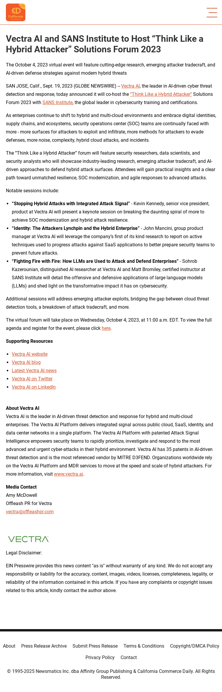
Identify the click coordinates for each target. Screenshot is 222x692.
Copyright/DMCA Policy (194, 646)
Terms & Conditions (144, 646)
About (9, 646)
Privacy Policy (100, 657)
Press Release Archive (44, 646)
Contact (129, 657)
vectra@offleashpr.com (30, 511)
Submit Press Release (95, 646)
